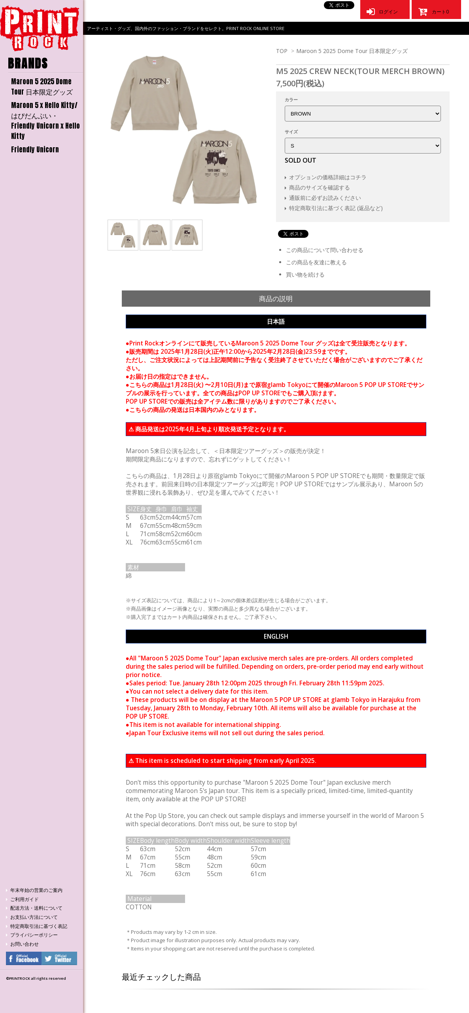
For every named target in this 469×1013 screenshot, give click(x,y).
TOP (281, 51)
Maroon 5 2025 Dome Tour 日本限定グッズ (42, 86)
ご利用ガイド (24, 899)
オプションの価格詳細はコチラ (328, 177)
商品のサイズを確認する (319, 187)
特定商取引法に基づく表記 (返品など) (336, 208)
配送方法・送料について (36, 908)
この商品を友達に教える (316, 262)
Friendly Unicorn (35, 149)
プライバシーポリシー (34, 934)
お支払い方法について (34, 917)
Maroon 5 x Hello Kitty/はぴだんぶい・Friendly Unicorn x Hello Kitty (45, 120)
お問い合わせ (24, 944)
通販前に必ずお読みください (325, 197)
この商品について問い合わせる (324, 250)
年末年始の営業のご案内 (36, 890)
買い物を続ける (305, 274)
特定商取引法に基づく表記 (38, 926)
